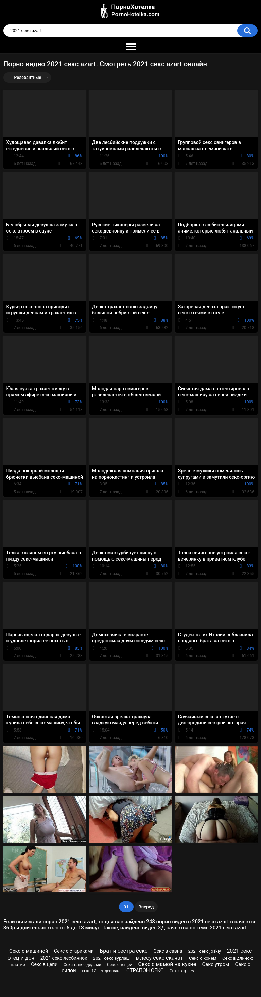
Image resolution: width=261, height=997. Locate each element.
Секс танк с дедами (82, 964)
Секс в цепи (44, 964)
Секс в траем (182, 970)
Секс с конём (202, 958)
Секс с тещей (119, 964)
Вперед (146, 906)
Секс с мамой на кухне (167, 964)
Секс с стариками (74, 951)
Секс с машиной (28, 951)
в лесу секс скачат (159, 958)
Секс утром (215, 964)
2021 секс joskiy (204, 951)
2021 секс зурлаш (111, 958)
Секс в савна (167, 951)
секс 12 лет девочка (101, 970)
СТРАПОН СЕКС (145, 970)
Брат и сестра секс (123, 951)
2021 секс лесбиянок (63, 958)
